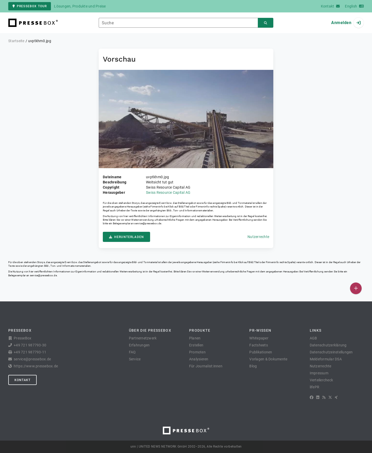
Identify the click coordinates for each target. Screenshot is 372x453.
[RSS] (324, 397)
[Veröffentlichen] (356, 288)
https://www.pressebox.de (36, 366)
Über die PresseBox (150, 330)
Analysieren (198, 359)
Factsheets (258, 345)
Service (135, 359)
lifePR (315, 387)
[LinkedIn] (317, 397)
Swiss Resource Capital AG (168, 192)
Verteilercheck (321, 380)
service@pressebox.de (147, 223)
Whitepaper (258, 338)
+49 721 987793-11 (30, 352)
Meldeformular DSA (326, 359)
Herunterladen (126, 237)
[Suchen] (265, 23)
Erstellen (196, 345)
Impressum (319, 373)
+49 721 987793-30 (30, 345)
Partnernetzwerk (143, 338)
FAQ (132, 352)
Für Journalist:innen (205, 366)
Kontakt (22, 380)
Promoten (197, 352)
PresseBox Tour (29, 6)
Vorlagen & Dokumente (268, 359)
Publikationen (260, 352)
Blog (253, 366)
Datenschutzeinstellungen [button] (331, 352)
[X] (330, 397)
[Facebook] (311, 397)
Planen (195, 338)
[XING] (336, 397)
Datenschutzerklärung (328, 345)
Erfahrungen (139, 345)
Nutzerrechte (258, 237)
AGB (313, 338)
